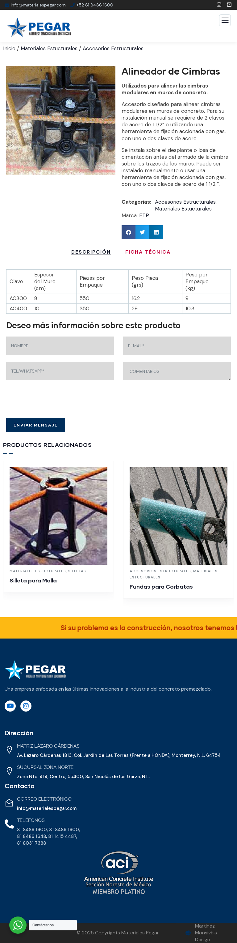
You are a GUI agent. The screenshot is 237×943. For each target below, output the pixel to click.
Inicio (9, 48)
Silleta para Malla (33, 580)
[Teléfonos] (9, 824)
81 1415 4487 (62, 836)
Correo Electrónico (44, 799)
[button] (128, 232)
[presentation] (53, 399)
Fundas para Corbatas (161, 586)
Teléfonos (31, 820)
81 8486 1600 (32, 830)
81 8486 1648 (31, 836)
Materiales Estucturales (49, 48)
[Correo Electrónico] (9, 802)
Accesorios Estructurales (113, 48)
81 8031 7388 (31, 843)
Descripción (91, 252)
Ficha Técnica (148, 252)
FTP (144, 215)
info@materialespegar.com (47, 808)
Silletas (77, 571)
